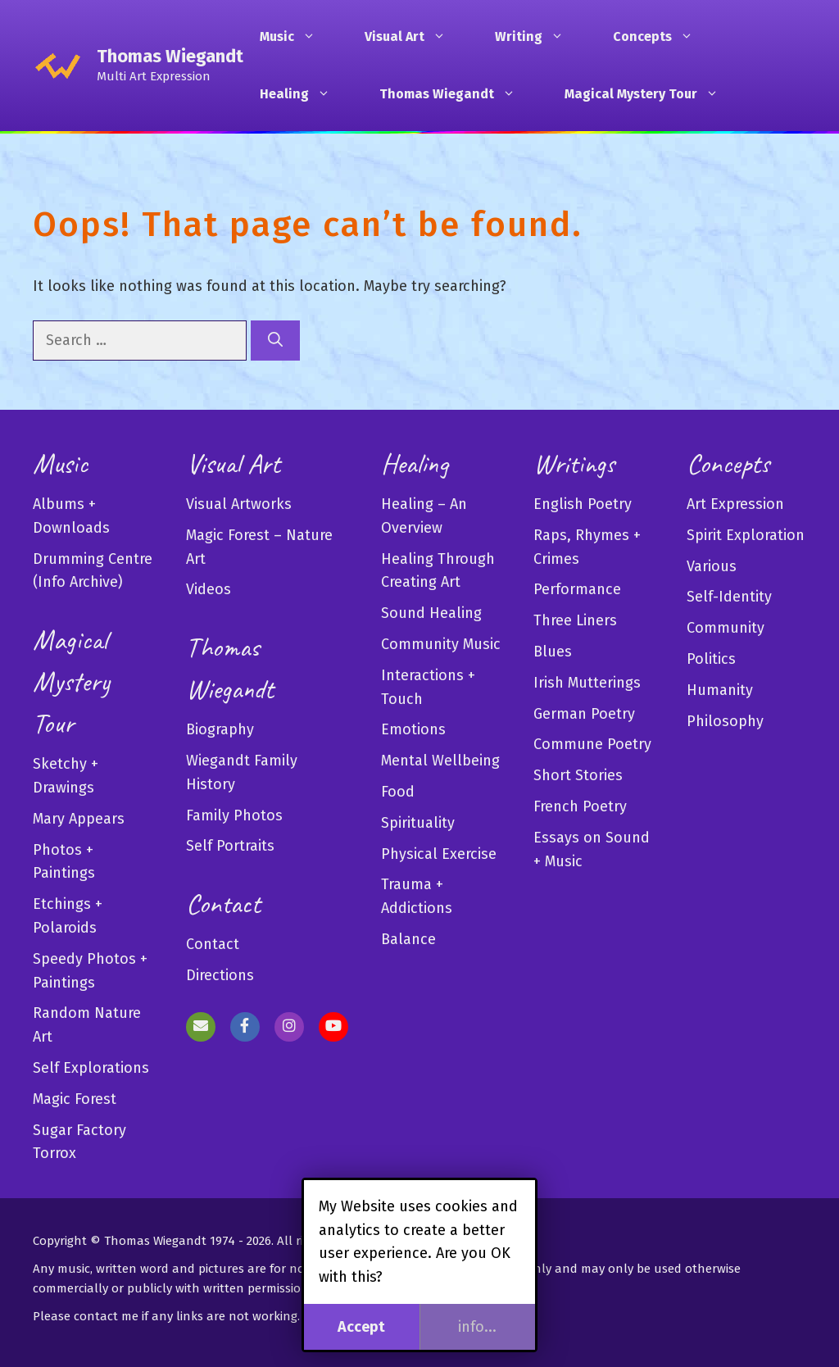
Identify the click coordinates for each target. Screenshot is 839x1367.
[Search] (275, 340)
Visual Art (413, 36)
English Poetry (582, 504)
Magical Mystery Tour (650, 94)
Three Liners (575, 620)
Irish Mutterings (587, 683)
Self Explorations (91, 1068)
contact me (106, 1316)
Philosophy (725, 721)
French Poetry (580, 806)
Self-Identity (729, 597)
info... (477, 1327)
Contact (212, 944)
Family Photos (234, 815)
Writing (537, 36)
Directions (220, 975)
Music (296, 36)
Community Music (441, 644)
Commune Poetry (592, 744)
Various (712, 566)
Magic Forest (74, 1099)
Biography (220, 729)
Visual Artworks (239, 504)
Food (398, 792)
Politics (711, 659)
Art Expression (735, 504)
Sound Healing (431, 613)
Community (725, 628)
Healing (303, 94)
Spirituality (418, 823)
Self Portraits (230, 846)
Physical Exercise (439, 854)
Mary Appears (79, 819)
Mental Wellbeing (440, 761)
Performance (577, 589)
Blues (552, 652)
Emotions (413, 729)
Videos (208, 589)
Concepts (661, 36)
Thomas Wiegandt (170, 56)
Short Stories (578, 775)
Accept (361, 1327)
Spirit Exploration (746, 535)
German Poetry (584, 714)
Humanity (720, 690)
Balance (408, 939)
